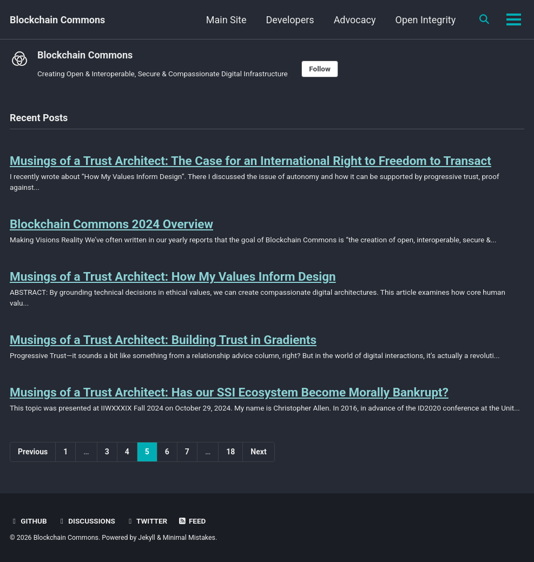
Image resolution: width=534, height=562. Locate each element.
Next (258, 451)
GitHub (28, 521)
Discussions (86, 521)
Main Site (226, 19)
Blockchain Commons (57, 19)
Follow (320, 68)
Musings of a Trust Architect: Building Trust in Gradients (163, 340)
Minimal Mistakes (189, 537)
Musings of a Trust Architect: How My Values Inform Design (173, 276)
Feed (192, 521)
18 (230, 451)
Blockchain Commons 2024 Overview (112, 224)
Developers (290, 19)
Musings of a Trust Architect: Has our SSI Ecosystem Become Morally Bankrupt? (229, 392)
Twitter (146, 521)
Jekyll (146, 537)
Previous (33, 451)
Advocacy (354, 19)
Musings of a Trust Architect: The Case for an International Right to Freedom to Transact (251, 161)
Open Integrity (425, 19)
